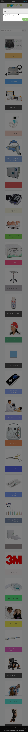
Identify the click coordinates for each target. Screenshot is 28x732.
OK (25, 19)
